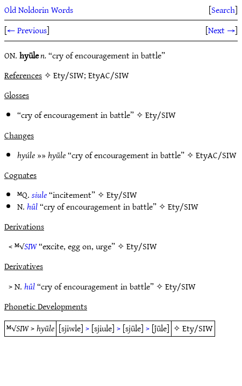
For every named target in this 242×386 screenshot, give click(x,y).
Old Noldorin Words (38, 9)
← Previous (27, 30)
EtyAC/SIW (216, 154)
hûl (32, 206)
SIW (30, 246)
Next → (221, 30)
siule (39, 194)
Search (223, 9)
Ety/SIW (160, 114)
